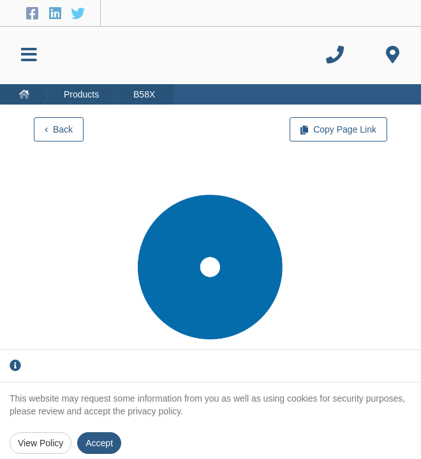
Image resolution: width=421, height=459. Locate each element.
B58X (144, 94)
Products (81, 94)
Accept (99, 443)
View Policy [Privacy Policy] (40, 443)
